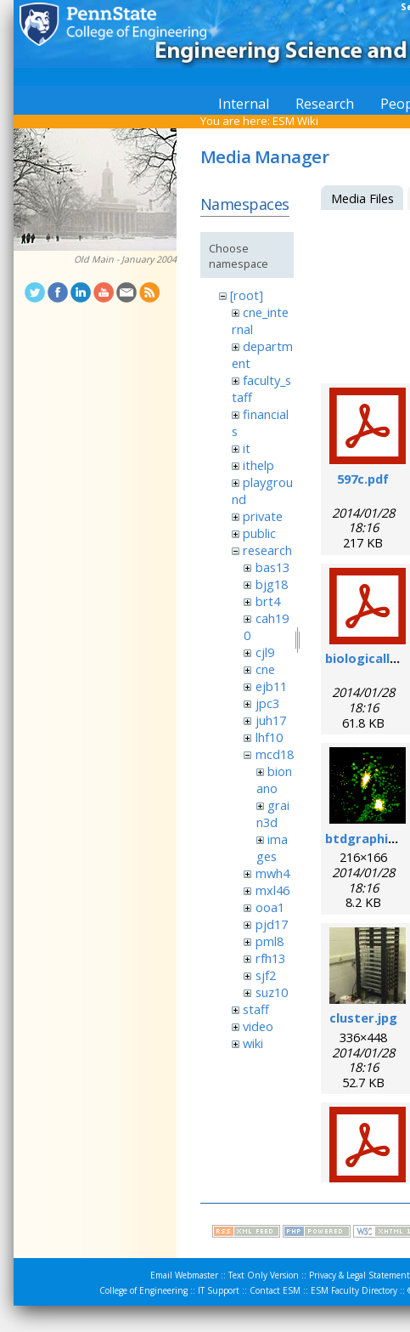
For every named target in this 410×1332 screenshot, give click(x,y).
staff (256, 1008)
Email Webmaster (184, 1275)
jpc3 (267, 702)
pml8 (270, 940)
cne (265, 668)
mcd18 (275, 753)
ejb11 (271, 685)
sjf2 (266, 974)
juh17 (271, 719)
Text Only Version (263, 1275)
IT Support (218, 1290)
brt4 (268, 600)
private (263, 515)
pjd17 (272, 923)
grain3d (272, 813)
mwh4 (272, 872)
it (246, 447)
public (259, 532)
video (258, 1025)
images (272, 847)
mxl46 (272, 889)
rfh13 (270, 957)
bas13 (272, 566)
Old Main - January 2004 (125, 259)
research (267, 549)
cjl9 (265, 651)
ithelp (258, 464)
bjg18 (272, 583)
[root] (246, 294)
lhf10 (269, 736)
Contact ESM (275, 1290)
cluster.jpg (363, 1017)
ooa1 (270, 906)
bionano (274, 779)
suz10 (272, 991)
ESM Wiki (295, 120)
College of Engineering (143, 1290)
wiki (253, 1042)
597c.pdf (363, 478)
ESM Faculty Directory (354, 1290)
